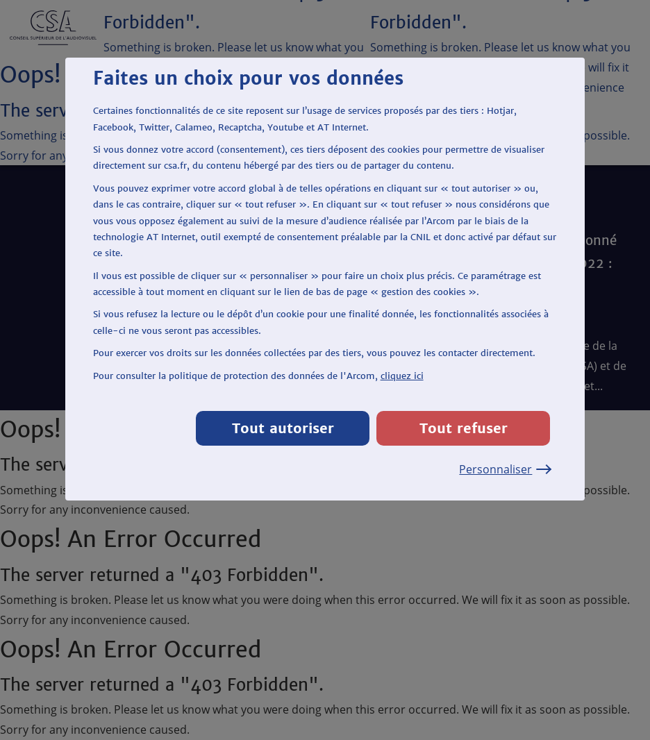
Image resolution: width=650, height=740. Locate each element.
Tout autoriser (283, 428)
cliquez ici (402, 376)
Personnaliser (504, 469)
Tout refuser (463, 428)
